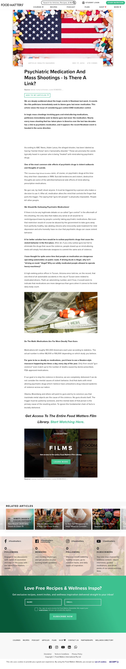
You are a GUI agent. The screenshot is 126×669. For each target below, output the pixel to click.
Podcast (71, 7)
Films (87, 7)
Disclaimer (48, 654)
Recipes (53, 7)
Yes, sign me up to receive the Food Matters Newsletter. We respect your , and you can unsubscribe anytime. (63, 609)
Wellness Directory (104, 640)
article (32, 63)
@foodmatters (15, 541)
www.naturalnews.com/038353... (47, 90)
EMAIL (70, 602)
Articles (45, 640)
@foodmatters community (47, 541)
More (116, 7)
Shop (102, 7)
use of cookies (100, 662)
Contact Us (73, 640)
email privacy (43, 610)
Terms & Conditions (62, 654)
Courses (37, 7)
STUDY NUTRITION (115, 3)
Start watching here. (67, 422)
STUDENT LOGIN (90, 2)
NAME (29, 602)
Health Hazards (46, 63)
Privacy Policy (77, 654)
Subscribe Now (63, 616)
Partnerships (87, 640)
